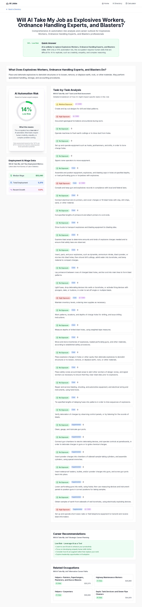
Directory (117, 3)
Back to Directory (13, 9)
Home (105, 3)
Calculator (131, 3)
